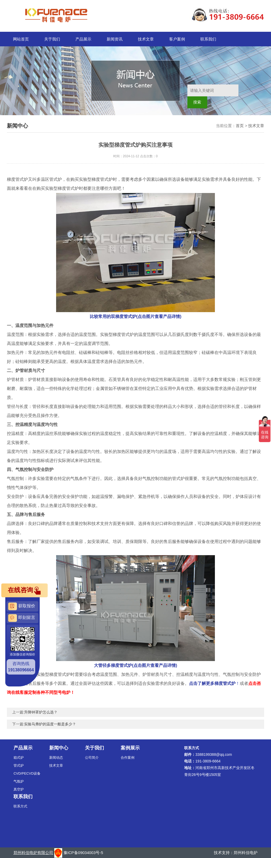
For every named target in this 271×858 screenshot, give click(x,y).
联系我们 (208, 39)
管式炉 (18, 765)
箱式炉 (18, 758)
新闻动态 (56, 758)
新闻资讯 (115, 39)
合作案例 (127, 758)
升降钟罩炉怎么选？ (40, 712)
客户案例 (177, 39)
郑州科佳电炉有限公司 (33, 852)
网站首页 (21, 39)
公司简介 (92, 758)
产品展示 (83, 39)
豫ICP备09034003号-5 (83, 852)
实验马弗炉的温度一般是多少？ (50, 724)
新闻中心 (58, 748)
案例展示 (130, 748)
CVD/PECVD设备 (26, 773)
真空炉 (18, 789)
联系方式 (20, 806)
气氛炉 (18, 781)
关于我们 (52, 39)
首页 (240, 125)
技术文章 (146, 39)
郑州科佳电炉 (246, 852)
